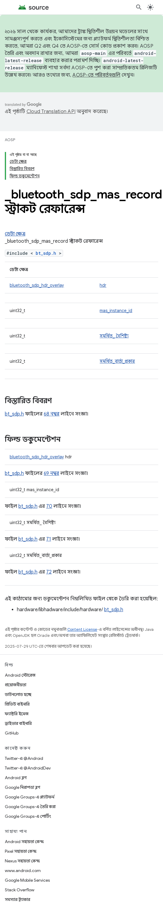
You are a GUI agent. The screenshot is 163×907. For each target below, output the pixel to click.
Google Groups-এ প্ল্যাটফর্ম (29, 797)
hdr (103, 285)
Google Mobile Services (27, 880)
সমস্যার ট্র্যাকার (17, 899)
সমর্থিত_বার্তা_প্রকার (117, 361)
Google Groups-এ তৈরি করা (30, 806)
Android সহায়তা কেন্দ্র (24, 841)
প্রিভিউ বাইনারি (17, 704)
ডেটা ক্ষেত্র (15, 234)
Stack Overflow (19, 890)
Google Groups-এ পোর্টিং (28, 816)
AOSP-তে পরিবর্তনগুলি (96, 75)
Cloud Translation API (51, 112)
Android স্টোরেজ (20, 675)
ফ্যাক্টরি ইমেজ (16, 713)
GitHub (11, 733)
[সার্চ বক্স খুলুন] (138, 7)
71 (48, 539)
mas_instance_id (116, 310)
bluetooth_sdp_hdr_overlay (37, 285)
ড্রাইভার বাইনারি (18, 723)
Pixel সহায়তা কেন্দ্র (21, 851)
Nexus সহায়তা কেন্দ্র (22, 861)
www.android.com (23, 870)
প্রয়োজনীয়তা (15, 684)
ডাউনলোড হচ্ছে (18, 694)
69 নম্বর (51, 473)
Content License (82, 629)
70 (49, 506)
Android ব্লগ (16, 777)
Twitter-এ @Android (24, 758)
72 (49, 572)
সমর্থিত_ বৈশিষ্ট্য (114, 336)
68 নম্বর (51, 414)
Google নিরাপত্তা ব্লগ (22, 787)
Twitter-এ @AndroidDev (28, 768)
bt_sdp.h (46, 253)
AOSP (10, 139)
